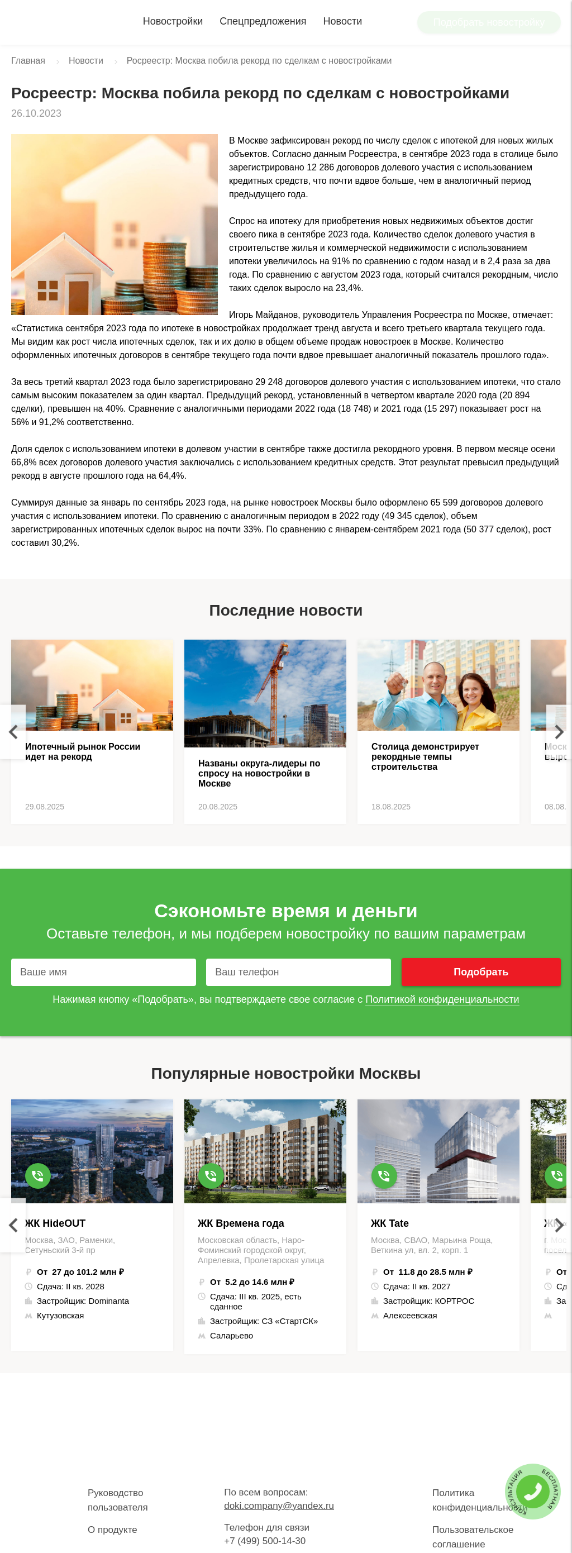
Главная (28, 60)
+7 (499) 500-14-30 (265, 1541)
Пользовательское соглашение (472, 1537)
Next (559, 732)
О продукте (112, 1530)
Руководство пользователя (118, 1500)
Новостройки (173, 21)
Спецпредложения (263, 21)
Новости (343, 21)
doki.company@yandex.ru (279, 1505)
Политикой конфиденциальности (442, 999)
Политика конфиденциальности (480, 1500)
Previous (13, 732)
